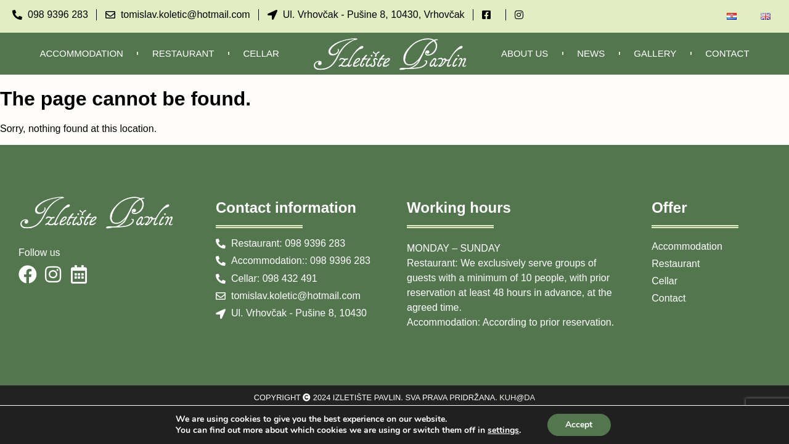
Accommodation (81, 53)
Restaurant (183, 53)
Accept (578, 424)
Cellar (261, 53)
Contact (727, 53)
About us (524, 53)
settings (503, 430)
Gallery (655, 53)
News (591, 53)
